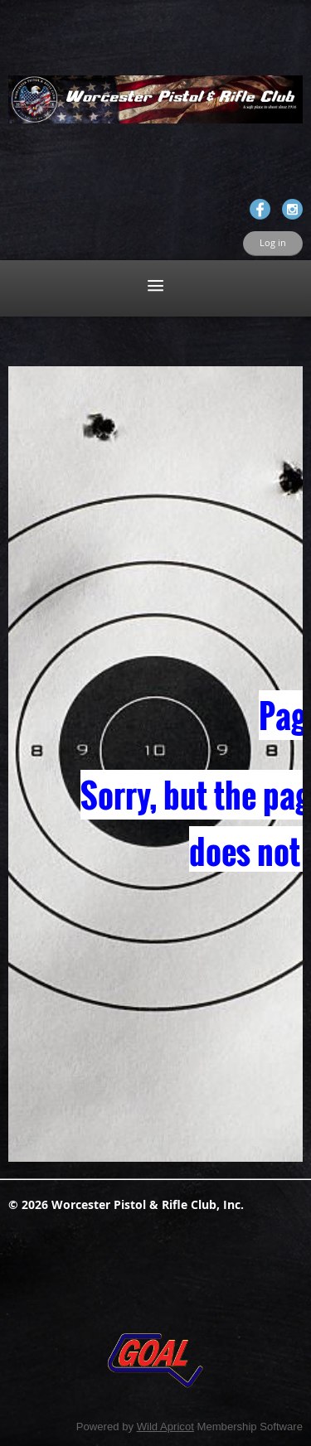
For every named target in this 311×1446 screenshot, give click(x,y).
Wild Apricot (165, 1426)
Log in (273, 243)
